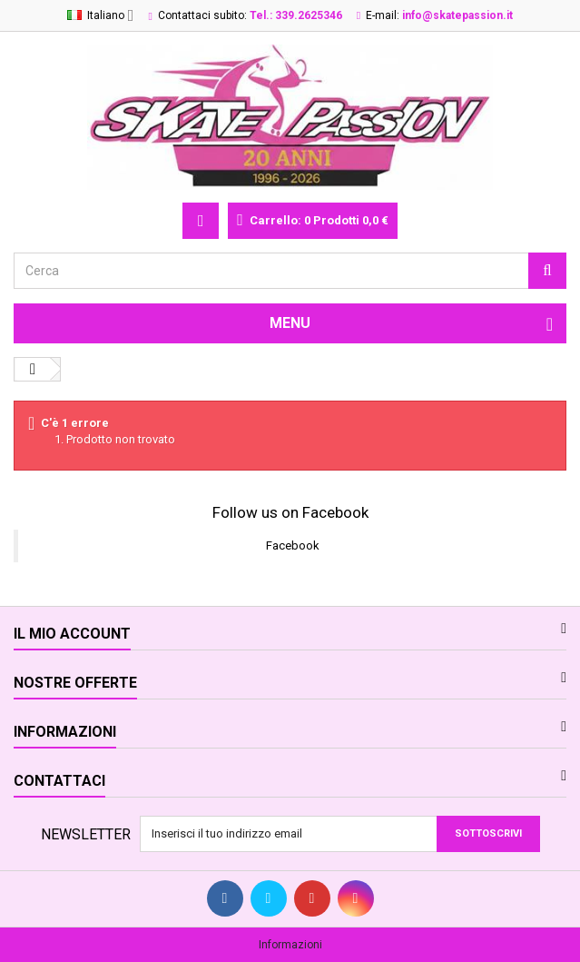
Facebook (292, 545)
